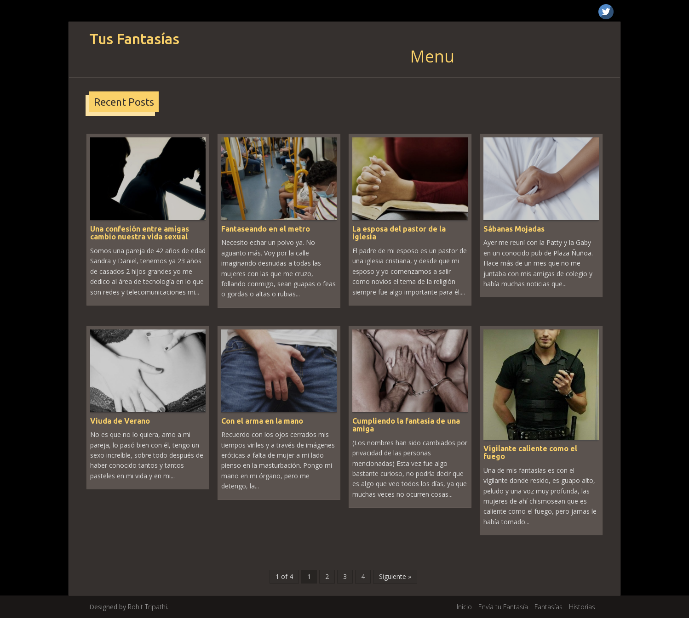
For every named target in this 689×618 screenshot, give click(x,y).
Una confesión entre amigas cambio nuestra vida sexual (139, 233)
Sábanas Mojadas (514, 229)
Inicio (464, 606)
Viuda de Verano (120, 421)
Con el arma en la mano (262, 421)
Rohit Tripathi (147, 606)
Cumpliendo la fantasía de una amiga (406, 425)
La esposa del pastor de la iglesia (399, 233)
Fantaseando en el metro (265, 229)
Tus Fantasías (134, 39)
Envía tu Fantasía (503, 606)
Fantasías (548, 606)
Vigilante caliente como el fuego (530, 452)
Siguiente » (395, 576)
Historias (582, 606)
